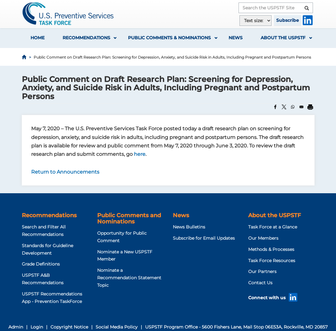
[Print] (310, 107)
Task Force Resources (271, 260)
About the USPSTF (283, 38)
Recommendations (86, 38)
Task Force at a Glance (272, 227)
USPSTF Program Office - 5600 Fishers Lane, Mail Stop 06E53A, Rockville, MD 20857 (236, 327)
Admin (15, 327)
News (236, 38)
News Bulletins (189, 227)
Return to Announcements (65, 172)
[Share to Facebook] (275, 107)
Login (37, 327)
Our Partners (262, 271)
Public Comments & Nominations (169, 38)
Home (38, 38)
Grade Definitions (41, 264)
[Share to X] (284, 107)
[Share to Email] (301, 107)
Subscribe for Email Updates (204, 238)
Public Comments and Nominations (129, 218)
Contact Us (260, 282)
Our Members (263, 238)
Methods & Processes (271, 249)
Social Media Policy (117, 327)
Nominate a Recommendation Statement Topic (129, 277)
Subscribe (287, 20)
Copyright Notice (69, 327)
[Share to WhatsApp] (293, 107)
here (139, 154)
